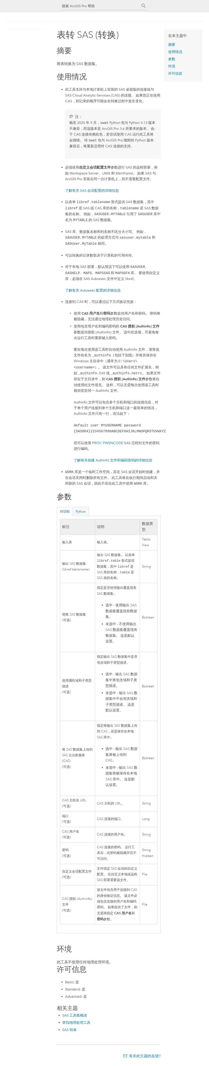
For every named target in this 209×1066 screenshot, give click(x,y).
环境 (171, 66)
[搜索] (143, 6)
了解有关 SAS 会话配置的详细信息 (92, 190)
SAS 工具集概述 (74, 1017)
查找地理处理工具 (76, 1024)
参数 (171, 59)
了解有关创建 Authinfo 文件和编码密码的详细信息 (113, 460)
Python (81, 512)
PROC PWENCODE (107, 443)
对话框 (65, 512)
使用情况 (175, 52)
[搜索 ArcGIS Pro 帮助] (100, 6)
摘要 (171, 44)
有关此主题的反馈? (145, 1057)
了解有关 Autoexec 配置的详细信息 (93, 290)
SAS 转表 (69, 1031)
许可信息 (175, 73)
